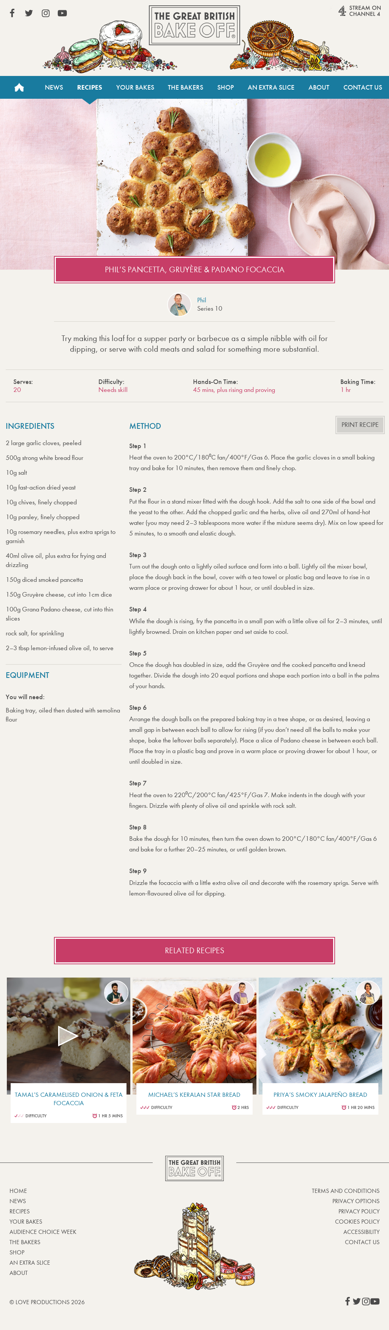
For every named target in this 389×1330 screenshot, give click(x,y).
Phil (201, 300)
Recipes (89, 87)
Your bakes (25, 1221)
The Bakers (185, 87)
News (54, 87)
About (318, 87)
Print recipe (360, 425)
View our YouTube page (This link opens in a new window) (62, 13)
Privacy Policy (359, 1211)
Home (19, 87)
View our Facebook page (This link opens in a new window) (12, 13)
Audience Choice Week (42, 1231)
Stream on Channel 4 (344, 14)
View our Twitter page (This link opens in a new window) (28, 13)
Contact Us (362, 87)
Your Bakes (135, 87)
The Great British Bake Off (194, 25)
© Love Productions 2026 (47, 1302)
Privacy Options (356, 1201)
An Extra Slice (271, 87)
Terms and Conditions (346, 1190)
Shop (225, 87)
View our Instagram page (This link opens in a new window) (45, 13)
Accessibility (361, 1231)
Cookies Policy (357, 1221)
